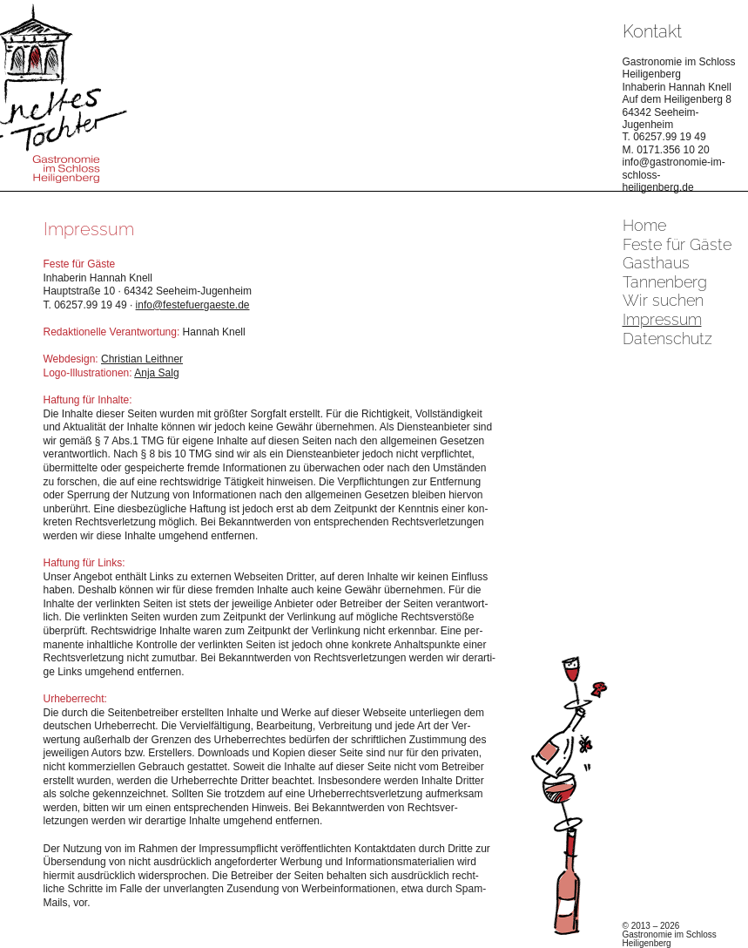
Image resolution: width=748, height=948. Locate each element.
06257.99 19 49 (669, 137)
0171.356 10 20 (673, 150)
